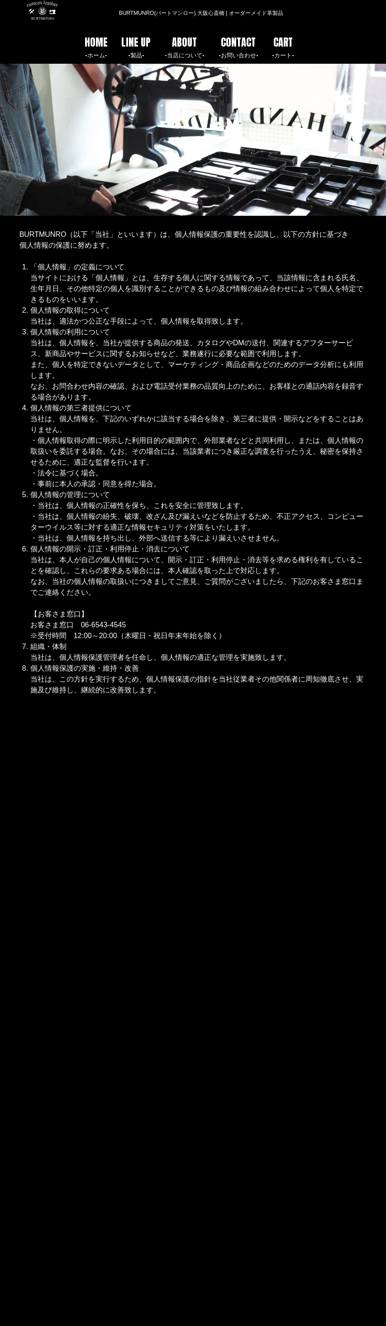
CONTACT (238, 47)
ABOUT (185, 47)
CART (283, 47)
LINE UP (136, 47)
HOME (96, 47)
